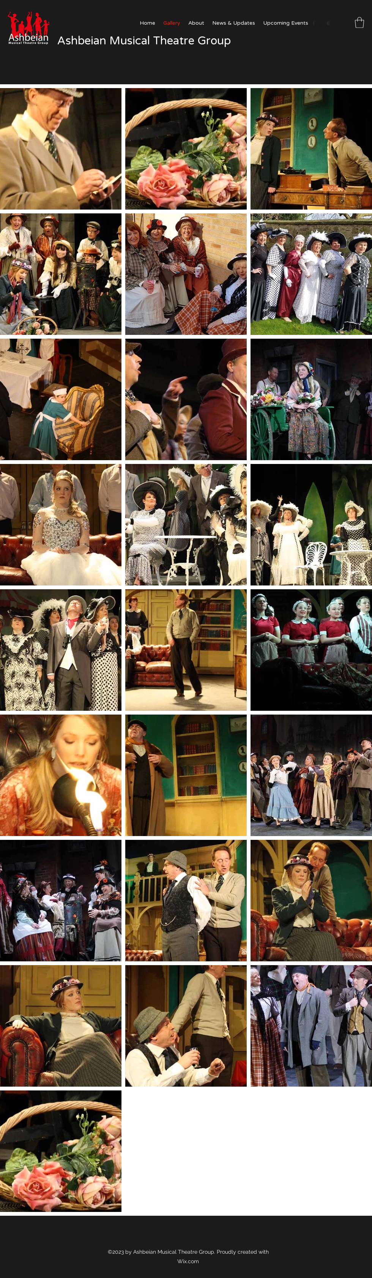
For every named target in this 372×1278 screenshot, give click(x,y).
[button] (359, 22)
